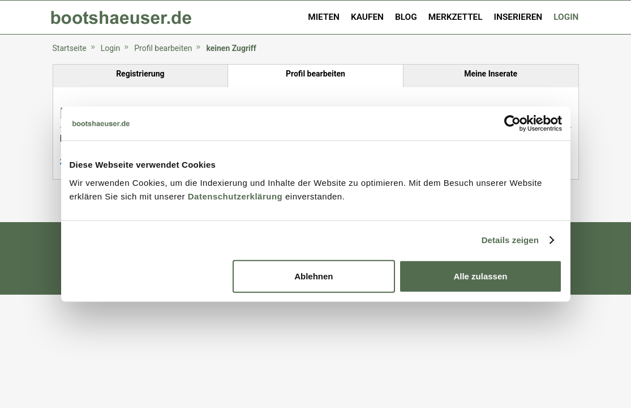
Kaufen (367, 17)
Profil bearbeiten (163, 48)
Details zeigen (510, 240)
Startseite (70, 48)
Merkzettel (455, 17)
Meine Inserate (490, 73)
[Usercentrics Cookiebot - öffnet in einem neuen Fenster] (512, 123)
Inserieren (518, 17)
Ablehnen (313, 275)
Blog (406, 17)
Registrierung (140, 73)
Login (565, 17)
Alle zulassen (480, 275)
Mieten (324, 17)
